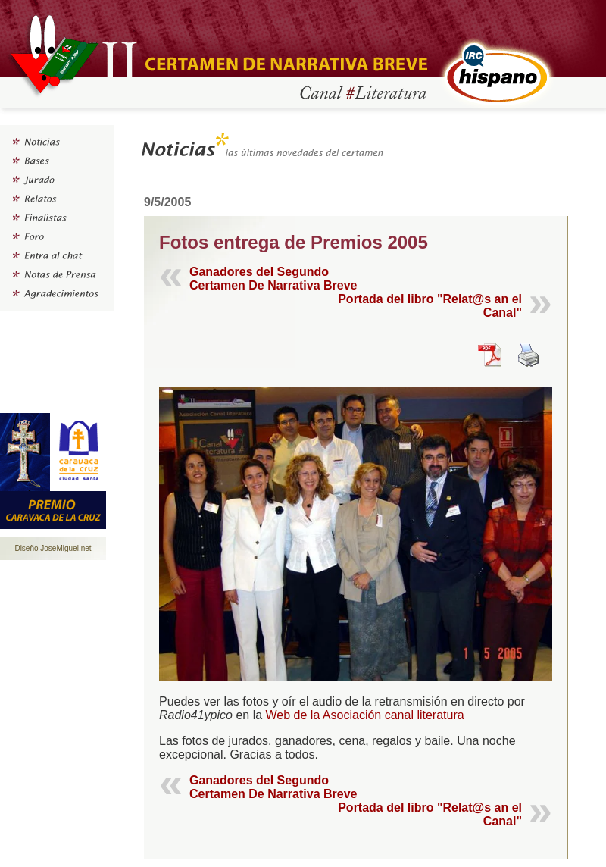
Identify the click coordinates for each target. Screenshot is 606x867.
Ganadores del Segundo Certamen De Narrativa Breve (273, 278)
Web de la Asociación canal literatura (365, 715)
